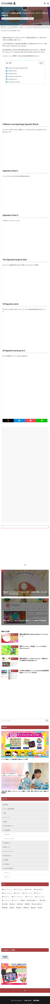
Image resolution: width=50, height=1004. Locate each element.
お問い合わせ (28, 1000)
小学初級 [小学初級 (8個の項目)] (5, 904)
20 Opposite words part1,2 (13, 82)
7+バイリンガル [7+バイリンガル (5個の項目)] (19, 889)
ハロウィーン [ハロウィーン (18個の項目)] (6, 896)
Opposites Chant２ (11, 74)
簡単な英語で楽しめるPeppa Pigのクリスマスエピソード (33, 635)
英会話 (5, 821)
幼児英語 (6, 860)
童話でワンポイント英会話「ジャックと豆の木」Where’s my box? (33, 647)
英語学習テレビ (7, 843)
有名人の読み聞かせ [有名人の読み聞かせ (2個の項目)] (37, 904)
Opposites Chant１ (11, 71)
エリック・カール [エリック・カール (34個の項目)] (7, 893)
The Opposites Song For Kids (13, 76)
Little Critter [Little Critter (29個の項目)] (29, 889)
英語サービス (7, 847)
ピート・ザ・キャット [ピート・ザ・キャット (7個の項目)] (18, 896)
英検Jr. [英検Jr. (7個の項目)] (40, 907)
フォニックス (7, 817)
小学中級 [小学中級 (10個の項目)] (43, 900)
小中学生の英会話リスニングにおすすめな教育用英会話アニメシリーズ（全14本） (34, 671)
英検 (5, 813)
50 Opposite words (11, 79)
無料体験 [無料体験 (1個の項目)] (5, 907)
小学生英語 (6, 864)
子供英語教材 (7, 830)
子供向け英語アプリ (8, 825)
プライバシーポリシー (17, 1000)
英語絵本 (6, 804)
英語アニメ (24, 18)
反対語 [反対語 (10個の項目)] (23, 900)
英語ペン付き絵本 (10, 838)
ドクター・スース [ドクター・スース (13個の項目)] (28, 893)
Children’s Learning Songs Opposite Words (17, 68)
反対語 (30, 18)
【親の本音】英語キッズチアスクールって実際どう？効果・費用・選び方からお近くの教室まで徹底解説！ (25, 792)
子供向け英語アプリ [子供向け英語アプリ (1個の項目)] (33, 900)
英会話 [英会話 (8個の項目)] (12, 907)
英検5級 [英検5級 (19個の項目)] (34, 907)
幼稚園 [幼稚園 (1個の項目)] (27, 904)
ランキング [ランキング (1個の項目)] (15, 900)
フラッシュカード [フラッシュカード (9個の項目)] (41, 896)
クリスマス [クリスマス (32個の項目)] (17, 893)
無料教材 (8, 834)
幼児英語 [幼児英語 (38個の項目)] (21, 904)
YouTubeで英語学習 (12, 27)
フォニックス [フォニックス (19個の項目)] (30, 896)
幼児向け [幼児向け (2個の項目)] (13, 904)
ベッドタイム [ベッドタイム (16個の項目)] (6, 900)
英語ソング (8, 872)
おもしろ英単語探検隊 (9, 808)
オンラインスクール (8, 851)
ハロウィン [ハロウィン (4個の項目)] (38, 893)
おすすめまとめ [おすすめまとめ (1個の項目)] (38, 889)
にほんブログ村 (4, 958)
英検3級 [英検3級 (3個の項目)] (19, 907)
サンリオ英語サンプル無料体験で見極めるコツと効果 (14, 759)
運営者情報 (36, 1000)
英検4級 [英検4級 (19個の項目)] (27, 907)
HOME (4, 27)
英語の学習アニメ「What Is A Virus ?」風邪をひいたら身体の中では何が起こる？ (33, 659)
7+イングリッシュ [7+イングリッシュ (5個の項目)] (7, 889)
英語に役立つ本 (7, 855)
